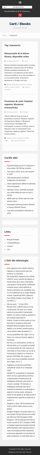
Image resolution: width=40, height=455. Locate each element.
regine (6, 140)
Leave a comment (19, 140)
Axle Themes (26, 452)
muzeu (12, 87)
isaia (13, 84)
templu (17, 87)
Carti (26, 61)
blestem (9, 138)
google (9, 84)
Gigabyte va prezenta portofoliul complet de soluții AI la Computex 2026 (19, 367)
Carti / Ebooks (20, 24)
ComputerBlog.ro (13, 243)
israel (17, 84)
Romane (25, 112)
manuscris (23, 84)
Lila (8, 249)
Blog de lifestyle (13, 240)
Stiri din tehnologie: (18, 260)
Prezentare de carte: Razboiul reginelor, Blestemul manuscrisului (18, 104)
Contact (10, 246)
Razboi (26, 138)
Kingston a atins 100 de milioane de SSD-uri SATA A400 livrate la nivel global (20, 406)
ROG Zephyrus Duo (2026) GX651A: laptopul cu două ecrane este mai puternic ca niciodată (20, 271)
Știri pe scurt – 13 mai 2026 (17, 304)
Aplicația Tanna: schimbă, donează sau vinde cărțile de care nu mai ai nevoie (20, 192)
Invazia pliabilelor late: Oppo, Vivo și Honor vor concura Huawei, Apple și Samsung (20, 337)
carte (14, 138)
